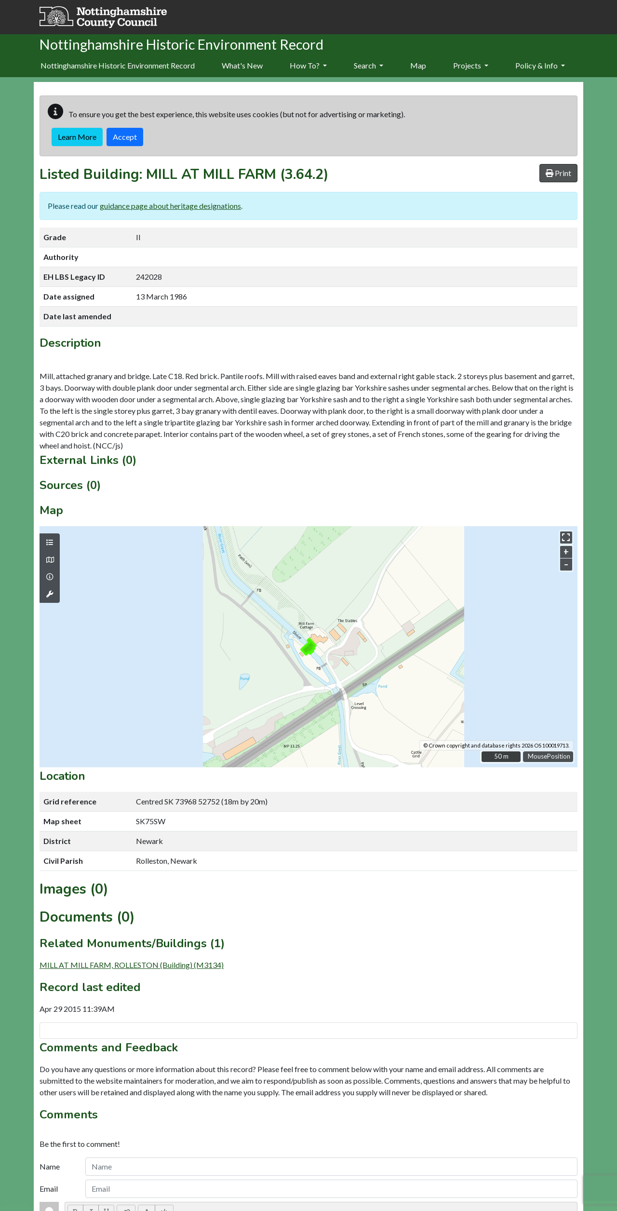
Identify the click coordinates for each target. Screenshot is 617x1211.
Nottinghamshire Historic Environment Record (117, 65)
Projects (470, 65)
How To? (308, 65)
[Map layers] (49, 542)
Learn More (77, 136)
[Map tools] (49, 594)
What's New (242, 65)
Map (418, 65)
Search (368, 65)
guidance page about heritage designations (170, 205)
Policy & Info (540, 65)
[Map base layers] (49, 560)
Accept (125, 136)
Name (50, 1166)
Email (49, 1188)
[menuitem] (242, 66)
